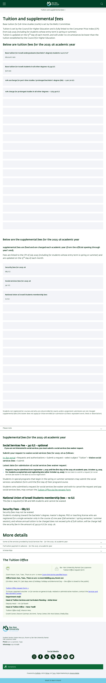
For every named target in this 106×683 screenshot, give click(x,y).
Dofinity (37, 673)
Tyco (54, 673)
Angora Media (74, 673)
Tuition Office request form (73, 570)
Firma (47, 673)
